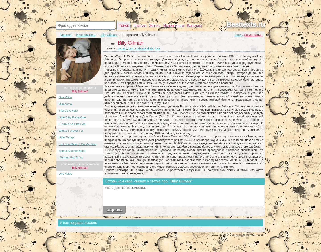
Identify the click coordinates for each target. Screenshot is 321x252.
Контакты (194, 25)
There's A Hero (68, 110)
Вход (238, 35)
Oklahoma (65, 104)
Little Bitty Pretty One (72, 117)
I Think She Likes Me (72, 124)
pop (131, 48)
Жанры (154, 25)
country (122, 48)
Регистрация (253, 35)
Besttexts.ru (245, 24)
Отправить (114, 210)
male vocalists (144, 48)
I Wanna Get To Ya (71, 157)
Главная (139, 25)
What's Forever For (71, 130)
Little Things (66, 137)
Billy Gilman (108, 35)
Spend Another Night (72, 150)
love (157, 48)
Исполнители (173, 25)
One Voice (65, 97)
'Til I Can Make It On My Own (77, 144)
